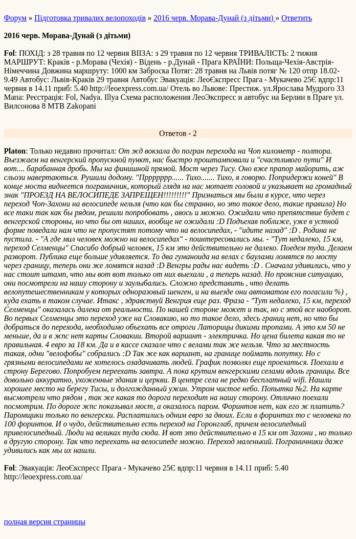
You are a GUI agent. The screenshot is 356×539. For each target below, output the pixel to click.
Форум (15, 18)
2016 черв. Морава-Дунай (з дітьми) (214, 18)
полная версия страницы (45, 521)
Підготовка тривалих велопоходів (90, 18)
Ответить (296, 18)
